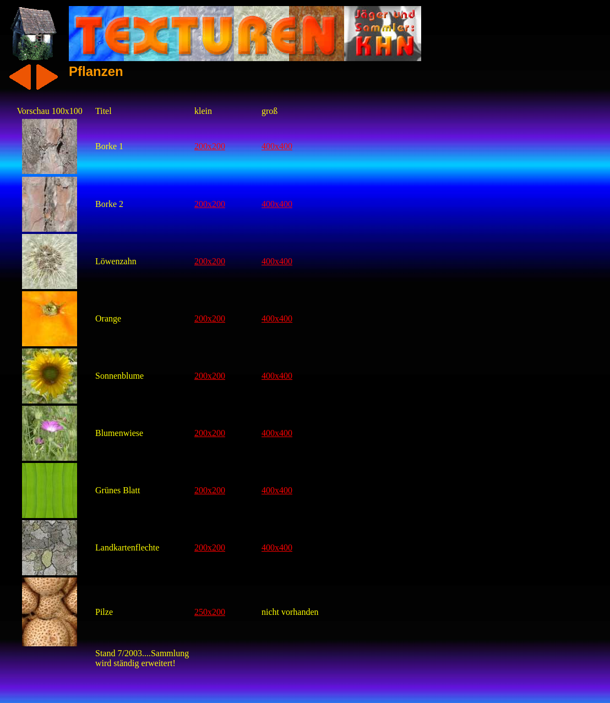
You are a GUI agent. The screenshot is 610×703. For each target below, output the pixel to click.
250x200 (209, 612)
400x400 (277, 146)
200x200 (209, 146)
